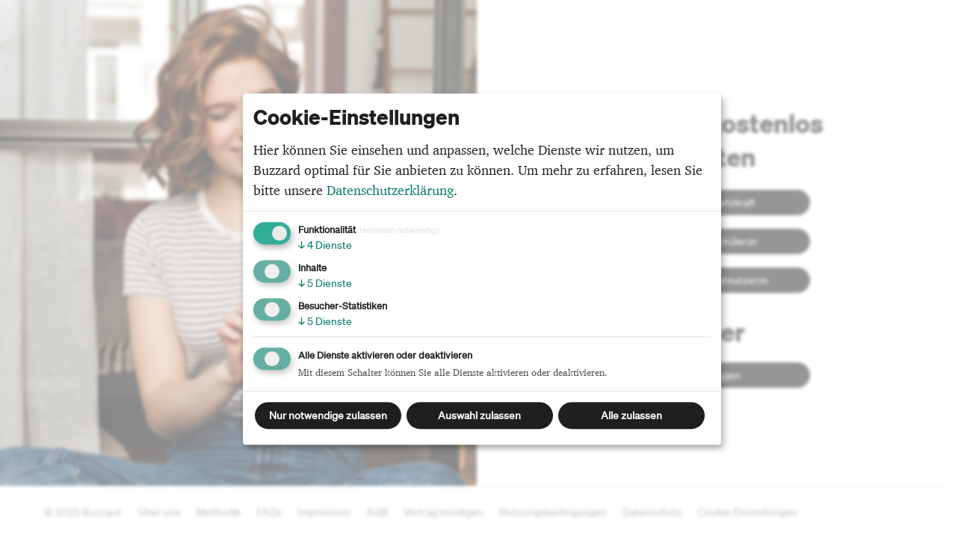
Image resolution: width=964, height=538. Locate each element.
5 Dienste (325, 283)
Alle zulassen (631, 415)
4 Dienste (325, 245)
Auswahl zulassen (479, 415)
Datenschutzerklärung (390, 190)
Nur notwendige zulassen (328, 415)
